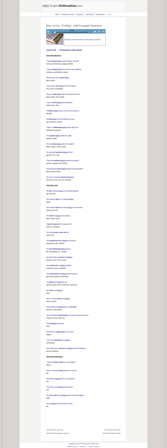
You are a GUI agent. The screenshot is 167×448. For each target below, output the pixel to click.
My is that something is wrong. (60, 119)
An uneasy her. (58, 232)
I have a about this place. (59, 102)
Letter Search (90, 14)
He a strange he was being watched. (62, 191)
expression (66, 433)
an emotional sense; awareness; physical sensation (86, 39)
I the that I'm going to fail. (59, 224)
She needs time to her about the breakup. (66, 348)
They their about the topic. (62, 274)
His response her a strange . (60, 199)
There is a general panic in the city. (61, 370)
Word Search (100, 14)
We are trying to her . (58, 298)
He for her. (59, 249)
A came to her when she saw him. (63, 111)
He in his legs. (55, 323)
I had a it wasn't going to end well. (63, 61)
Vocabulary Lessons (67, 14)
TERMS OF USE (72, 446)
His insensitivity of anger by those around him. (67, 315)
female (118, 430)
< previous (99, 31)
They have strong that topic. (60, 387)
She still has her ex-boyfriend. (60, 379)
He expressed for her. (60, 152)
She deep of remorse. (61, 240)
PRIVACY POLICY (94, 446)
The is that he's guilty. (59, 136)
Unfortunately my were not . (61, 307)
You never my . (58, 340)
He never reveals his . (60, 177)
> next (103, 31)
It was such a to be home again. (61, 86)
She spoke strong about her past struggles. (65, 395)
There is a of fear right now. (62, 127)
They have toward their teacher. (63, 160)
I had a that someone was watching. (64, 69)
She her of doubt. (59, 265)
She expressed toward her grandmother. (65, 169)
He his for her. (57, 282)
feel (62, 430)
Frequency (80, 14)
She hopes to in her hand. (60, 332)
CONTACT (83, 446)
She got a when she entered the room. (63, 94)
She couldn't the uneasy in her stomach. (65, 207)
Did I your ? (55, 290)
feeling (67, 39)
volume (95, 31)
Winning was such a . (58, 78)
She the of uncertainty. (58, 216)
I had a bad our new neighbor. (61, 362)
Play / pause (48, 31)
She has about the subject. (60, 144)
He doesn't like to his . (59, 257)
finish (118, 433)
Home (57, 14)
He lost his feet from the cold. (60, 403)
